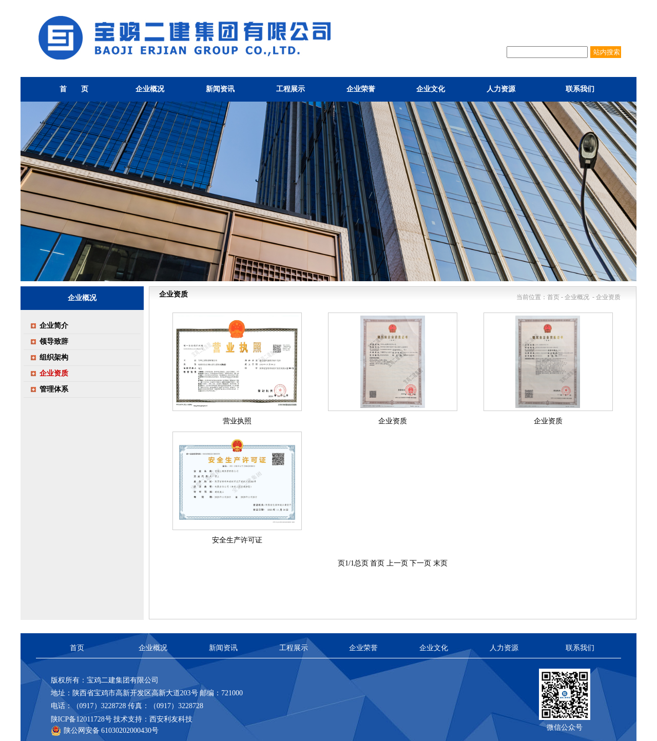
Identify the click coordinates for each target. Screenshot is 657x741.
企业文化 (433, 648)
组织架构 (54, 357)
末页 (440, 563)
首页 (377, 563)
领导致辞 (54, 341)
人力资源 (504, 648)
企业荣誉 (363, 648)
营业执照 (237, 421)
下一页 (420, 563)
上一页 (397, 563)
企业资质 (392, 421)
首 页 (74, 89)
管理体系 (54, 389)
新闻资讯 (223, 648)
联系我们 (580, 648)
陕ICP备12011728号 (81, 719)
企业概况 (153, 648)
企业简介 (54, 325)
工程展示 (293, 648)
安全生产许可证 (237, 540)
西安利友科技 (170, 719)
